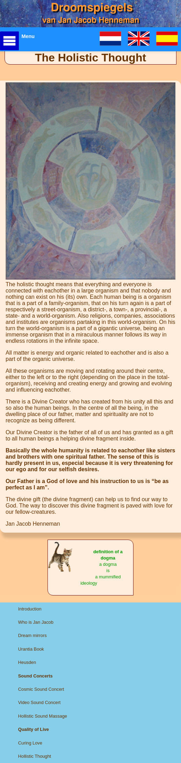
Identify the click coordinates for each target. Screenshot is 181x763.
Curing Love (30, 743)
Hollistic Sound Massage (42, 716)
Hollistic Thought (34, 756)
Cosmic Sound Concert (41, 689)
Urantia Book (31, 649)
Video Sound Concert (39, 702)
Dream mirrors (32, 635)
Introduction (30, 609)
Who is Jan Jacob (35, 622)
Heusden (27, 662)
